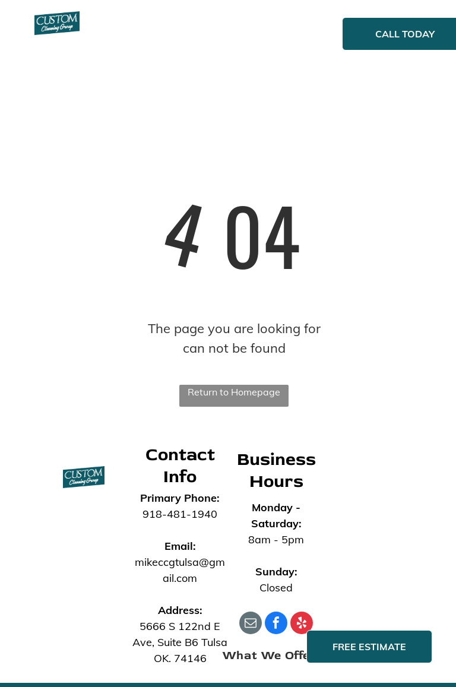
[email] (250, 624)
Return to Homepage (234, 392)
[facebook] (276, 624)
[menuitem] (154, 35)
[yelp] (301, 624)
